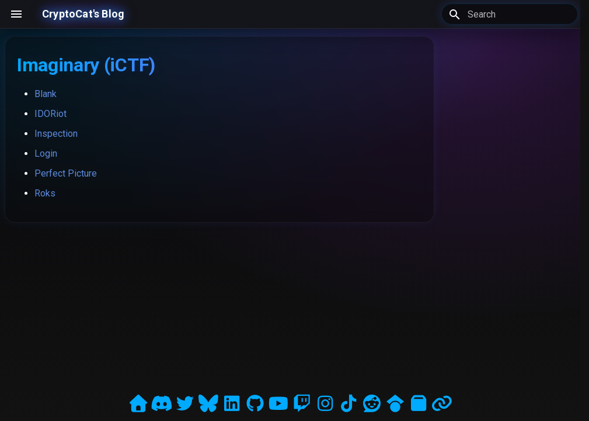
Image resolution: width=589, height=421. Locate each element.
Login (45, 153)
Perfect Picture (65, 173)
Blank (45, 93)
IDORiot (50, 113)
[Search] (509, 14)
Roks (44, 193)
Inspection (56, 133)
